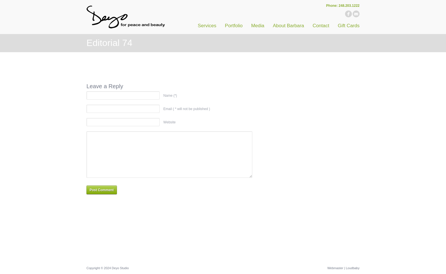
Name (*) (170, 96)
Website (169, 122)
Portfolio (234, 25)
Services (207, 25)
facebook (348, 13)
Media (257, 25)
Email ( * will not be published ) (186, 109)
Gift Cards (349, 25)
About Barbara (288, 25)
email (356, 13)
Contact (321, 25)
